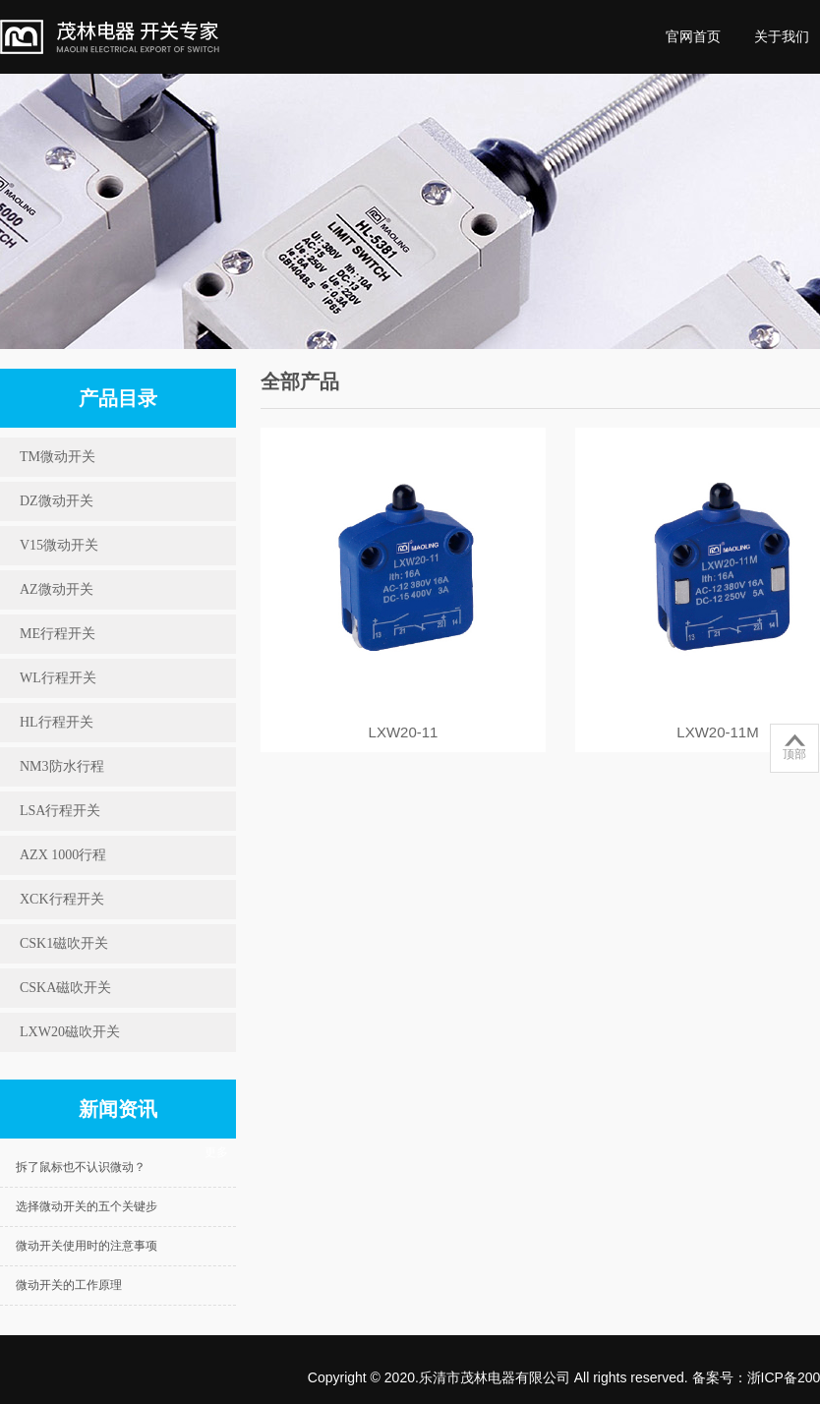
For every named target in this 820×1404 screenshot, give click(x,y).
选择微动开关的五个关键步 (86, 1206)
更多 (216, 1152)
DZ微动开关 (56, 501)
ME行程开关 (57, 633)
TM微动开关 (57, 456)
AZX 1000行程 (63, 855)
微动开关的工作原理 (69, 1285)
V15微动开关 (59, 545)
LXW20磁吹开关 (70, 1031)
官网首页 (693, 36)
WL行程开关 (58, 678)
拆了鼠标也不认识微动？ (81, 1167)
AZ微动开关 (56, 589)
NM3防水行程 (62, 766)
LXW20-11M (717, 732)
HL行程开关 (56, 722)
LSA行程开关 (60, 810)
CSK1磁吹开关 (64, 943)
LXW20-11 (404, 732)
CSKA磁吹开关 (65, 987)
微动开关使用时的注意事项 (86, 1246)
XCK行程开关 (62, 899)
